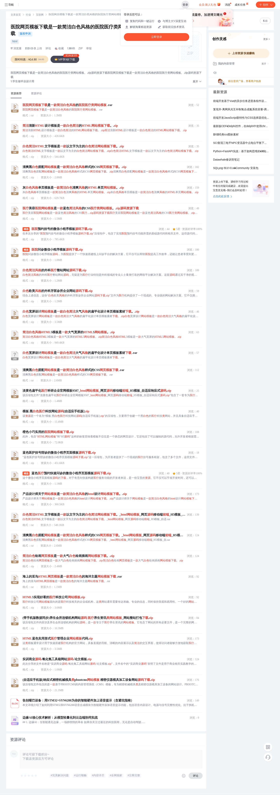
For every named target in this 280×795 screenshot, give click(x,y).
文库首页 (16, 15)
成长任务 (242, 4)
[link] (16, 15)
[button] (197, 82)
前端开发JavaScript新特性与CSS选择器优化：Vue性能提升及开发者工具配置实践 (241, 118)
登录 (185, 4)
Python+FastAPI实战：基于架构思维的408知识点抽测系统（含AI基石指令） (241, 151)
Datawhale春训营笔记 (226, 160)
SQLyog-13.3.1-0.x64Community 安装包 (235, 168)
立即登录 (156, 36)
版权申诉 (25, 34)
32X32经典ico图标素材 (226, 134)
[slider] (29, 776)
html (14, 41)
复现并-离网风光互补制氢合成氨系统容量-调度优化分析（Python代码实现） (241, 109)
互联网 (40, 15)
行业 (28, 15)
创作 (265, 4)
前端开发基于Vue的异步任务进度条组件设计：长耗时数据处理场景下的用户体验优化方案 (241, 101)
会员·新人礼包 (209, 4)
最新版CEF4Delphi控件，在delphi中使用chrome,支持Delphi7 (241, 126)
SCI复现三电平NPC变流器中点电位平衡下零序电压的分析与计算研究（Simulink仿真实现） (241, 143)
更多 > (266, 39)
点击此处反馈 (222, 196)
